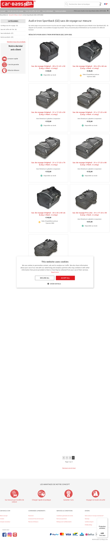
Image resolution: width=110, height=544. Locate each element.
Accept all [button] (65, 278)
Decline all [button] (44, 278)
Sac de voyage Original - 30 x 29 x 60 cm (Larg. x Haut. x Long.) (90, 67)
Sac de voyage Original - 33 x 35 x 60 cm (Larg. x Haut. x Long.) (48, 214)
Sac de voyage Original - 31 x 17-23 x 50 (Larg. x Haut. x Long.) (48, 113)
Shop (16, 15)
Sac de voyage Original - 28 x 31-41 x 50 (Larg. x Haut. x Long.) (48, 67)
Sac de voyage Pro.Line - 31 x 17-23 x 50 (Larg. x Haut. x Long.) (89, 214)
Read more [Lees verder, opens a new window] (55, 272)
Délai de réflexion (10, 70)
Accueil (11, 15)
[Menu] (106, 519)
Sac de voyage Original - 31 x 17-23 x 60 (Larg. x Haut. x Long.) (90, 113)
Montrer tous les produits (16, 42)
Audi (20, 15)
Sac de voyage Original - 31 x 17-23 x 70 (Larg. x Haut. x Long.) (48, 164)
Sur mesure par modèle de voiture (14, 501)
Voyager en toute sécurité (95, 500)
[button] (55, 284)
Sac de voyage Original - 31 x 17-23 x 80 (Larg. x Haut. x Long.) (90, 164)
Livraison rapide (10, 58)
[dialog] (55, 272)
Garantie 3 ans (68, 500)
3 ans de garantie (10, 64)
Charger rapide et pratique (41, 500)
